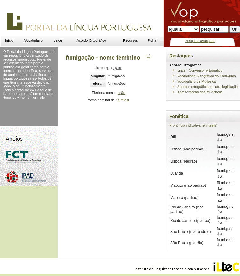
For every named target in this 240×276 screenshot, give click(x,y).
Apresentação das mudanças (199, 92)
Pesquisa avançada (200, 41)
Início (9, 40)
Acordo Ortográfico (91, 40)
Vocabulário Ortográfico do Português (206, 76)
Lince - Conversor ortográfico (199, 70)
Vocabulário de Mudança (196, 81)
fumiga (109, 67)
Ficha (152, 40)
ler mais (39, 97)
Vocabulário (33, 40)
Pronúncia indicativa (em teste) (193, 125)
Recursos (130, 40)
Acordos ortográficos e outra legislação (207, 87)
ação (121, 93)
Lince (58, 40)
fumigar (123, 100)
